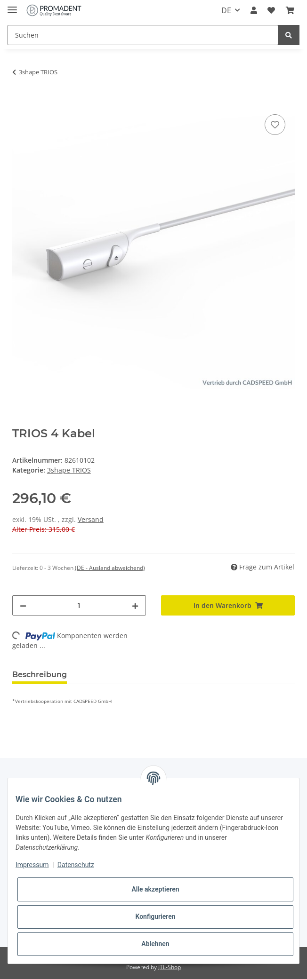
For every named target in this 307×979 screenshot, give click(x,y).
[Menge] (79, 605)
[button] (253, 10)
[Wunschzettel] (271, 10)
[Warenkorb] (290, 10)
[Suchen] (143, 35)
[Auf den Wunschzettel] (275, 124)
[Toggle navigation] (12, 6)
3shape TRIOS (69, 470)
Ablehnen (155, 943)
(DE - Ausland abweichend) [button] (110, 568)
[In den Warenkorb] (19, 101)
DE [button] (226, 10)
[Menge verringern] (23, 605)
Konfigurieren (155, 916)
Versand (91, 519)
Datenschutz (75, 864)
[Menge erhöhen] (135, 605)
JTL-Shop (169, 967)
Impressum (32, 864)
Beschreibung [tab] (39, 674)
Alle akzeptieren (155, 889)
